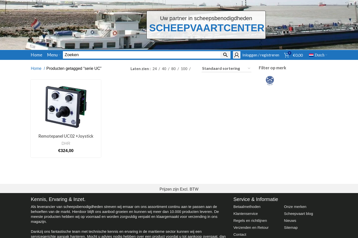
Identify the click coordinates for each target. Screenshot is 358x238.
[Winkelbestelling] (226, 68)
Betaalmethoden (247, 206)
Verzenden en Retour (251, 227)
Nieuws (290, 220)
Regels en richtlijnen (250, 220)
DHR (66, 143)
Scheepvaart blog (298, 213)
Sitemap (291, 227)
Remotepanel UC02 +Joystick (65, 136)
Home (37, 68)
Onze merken (295, 206)
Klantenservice (245, 213)
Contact (239, 234)
